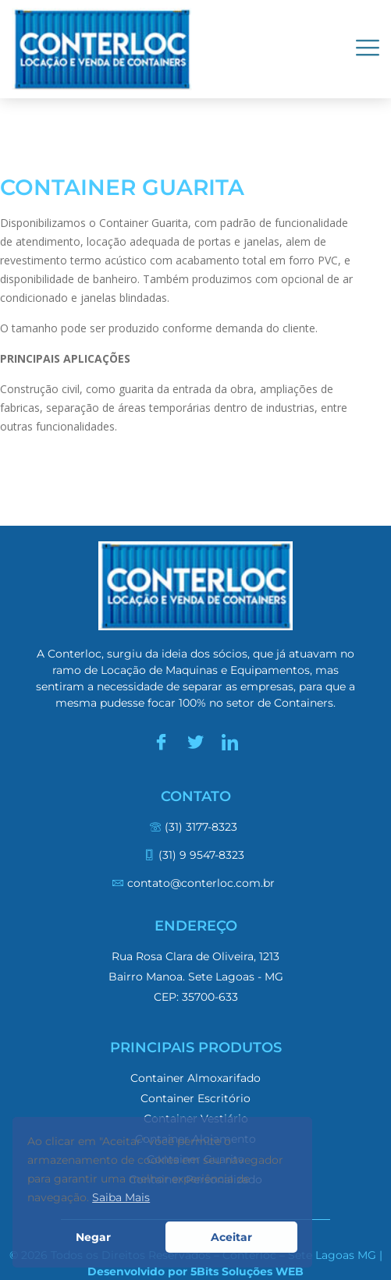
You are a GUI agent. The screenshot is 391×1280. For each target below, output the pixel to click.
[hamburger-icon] (367, 49)
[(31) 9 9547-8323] (195, 861)
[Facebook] (161, 742)
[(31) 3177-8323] (195, 833)
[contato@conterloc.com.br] (195, 889)
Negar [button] (93, 1237)
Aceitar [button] (231, 1237)
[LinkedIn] (230, 742)
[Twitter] (196, 742)
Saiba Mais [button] (121, 1197)
